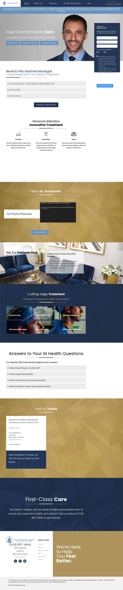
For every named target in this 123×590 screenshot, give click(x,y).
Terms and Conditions (109, 73)
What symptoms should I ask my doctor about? (29, 386)
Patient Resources (73, 3)
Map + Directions (20, 557)
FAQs (89, 3)
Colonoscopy (13, 43)
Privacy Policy (42, 556)
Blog (39, 553)
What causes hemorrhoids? (20, 374)
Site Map (40, 559)
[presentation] (110, 79)
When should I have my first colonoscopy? (27, 380)
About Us (39, 3)
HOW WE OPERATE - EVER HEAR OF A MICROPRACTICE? (31, 83)
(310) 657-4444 (20, 545)
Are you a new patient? (104, 50)
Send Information (105, 86)
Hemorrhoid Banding (49, 43)
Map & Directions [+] (15, 440)
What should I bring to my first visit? (24, 368)
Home (26, 3)
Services (54, 3)
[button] (38, 227)
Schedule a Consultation (46, 105)
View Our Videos (40, 232)
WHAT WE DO (14, 96)
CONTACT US (113, 2)
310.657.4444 (113, 4)
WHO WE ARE (14, 90)
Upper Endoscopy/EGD (29, 43)
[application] (58, 212)
